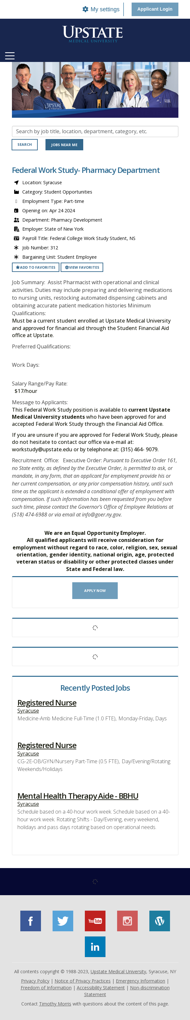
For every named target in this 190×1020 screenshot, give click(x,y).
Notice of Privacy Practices (83, 981)
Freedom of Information (46, 988)
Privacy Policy (35, 981)
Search (24, 144)
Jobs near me (64, 144)
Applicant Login (155, 9)
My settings (100, 9)
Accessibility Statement (101, 988)
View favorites (82, 267)
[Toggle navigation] (10, 56)
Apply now (95, 590)
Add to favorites (36, 267)
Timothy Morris (55, 1004)
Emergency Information (140, 981)
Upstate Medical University (118, 971)
